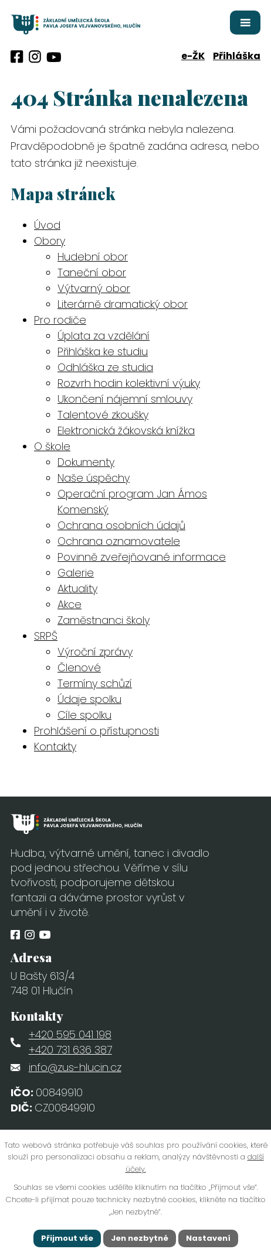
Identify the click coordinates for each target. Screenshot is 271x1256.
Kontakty (55, 746)
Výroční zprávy (95, 651)
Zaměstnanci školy (103, 620)
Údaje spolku (89, 699)
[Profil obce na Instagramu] (35, 56)
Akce (69, 604)
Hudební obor (92, 256)
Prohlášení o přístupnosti (96, 730)
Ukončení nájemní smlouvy (124, 399)
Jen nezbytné (139, 1238)
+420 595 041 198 (70, 1034)
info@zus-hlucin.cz (75, 1067)
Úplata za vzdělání (103, 335)
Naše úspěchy (93, 478)
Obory (49, 241)
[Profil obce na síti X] (53, 57)
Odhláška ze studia (105, 367)
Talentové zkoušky (102, 414)
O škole (52, 446)
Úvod (47, 225)
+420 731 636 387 (70, 1049)
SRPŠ (45, 636)
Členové (79, 667)
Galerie (75, 572)
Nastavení (208, 1238)
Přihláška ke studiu (102, 351)
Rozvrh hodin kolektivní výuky (128, 383)
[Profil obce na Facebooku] (17, 56)
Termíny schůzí (94, 683)
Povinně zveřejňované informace (141, 557)
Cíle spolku (84, 715)
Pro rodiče (60, 320)
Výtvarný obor (93, 288)
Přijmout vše (67, 1238)
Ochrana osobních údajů (121, 525)
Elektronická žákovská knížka (126, 430)
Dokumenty (85, 462)
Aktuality (77, 588)
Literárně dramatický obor (122, 304)
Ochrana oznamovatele (118, 541)
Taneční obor (91, 272)
